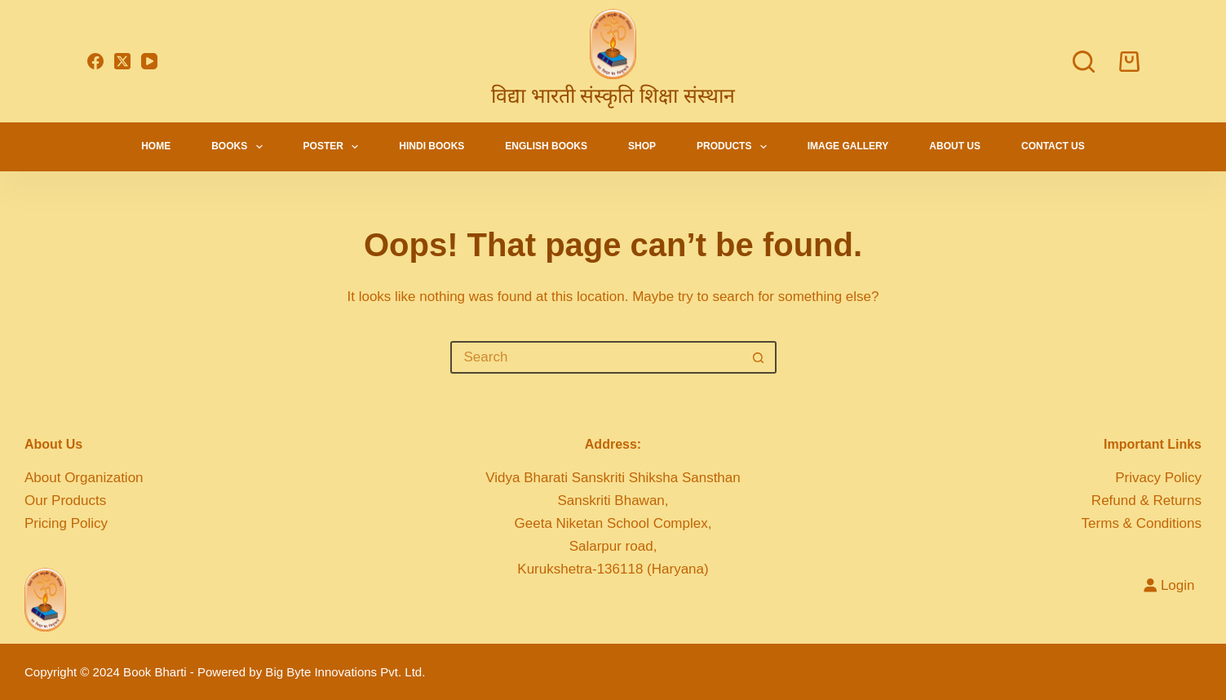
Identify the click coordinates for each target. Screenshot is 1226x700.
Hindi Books (431, 146)
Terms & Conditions (1142, 523)
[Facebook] (95, 61)
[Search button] (758, 357)
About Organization (84, 477)
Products (735, 147)
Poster (334, 147)
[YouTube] (149, 61)
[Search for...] (597, 357)
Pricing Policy (66, 523)
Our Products (65, 500)
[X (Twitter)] (122, 61)
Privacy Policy (1158, 477)
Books (239, 147)
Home (155, 146)
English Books (546, 146)
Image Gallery (848, 146)
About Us (954, 146)
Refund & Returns (1146, 500)
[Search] (1084, 62)
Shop (642, 146)
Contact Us (1053, 146)
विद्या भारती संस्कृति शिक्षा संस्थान (613, 95)
